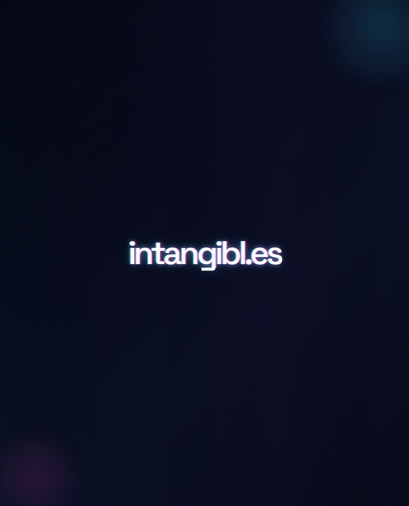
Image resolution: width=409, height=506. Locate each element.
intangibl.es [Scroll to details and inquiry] (204, 253)
